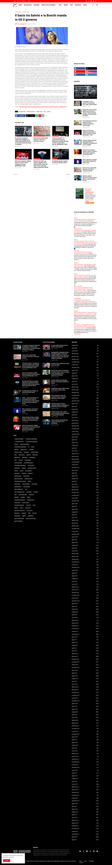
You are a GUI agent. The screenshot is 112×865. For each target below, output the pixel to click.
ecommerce (29, 510)
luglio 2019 (85, 573)
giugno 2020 (85, 542)
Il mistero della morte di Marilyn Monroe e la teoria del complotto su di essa (60, 382)
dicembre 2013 (85, 759)
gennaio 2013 (85, 790)
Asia (15, 454)
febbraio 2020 (85, 553)
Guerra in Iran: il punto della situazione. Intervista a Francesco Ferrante (41, 139)
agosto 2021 (85, 504)
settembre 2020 (85, 534)
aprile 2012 (85, 815)
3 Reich (16, 444)
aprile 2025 (85, 381)
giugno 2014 (85, 742)
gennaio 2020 (85, 556)
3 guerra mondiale (24, 444)
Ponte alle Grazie (89, 199)
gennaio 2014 (85, 756)
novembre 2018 (85, 595)
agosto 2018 (85, 603)
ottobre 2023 (85, 431)
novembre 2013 (85, 762)
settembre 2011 (85, 834)
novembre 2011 (85, 828)
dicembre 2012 (85, 792)
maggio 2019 (85, 579)
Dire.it (75, 323)
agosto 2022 (85, 470)
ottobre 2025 (85, 365)
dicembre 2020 (85, 526)
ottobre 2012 (85, 798)
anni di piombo (25, 484)
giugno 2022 (85, 476)
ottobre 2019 (85, 565)
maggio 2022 (85, 478)
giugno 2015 (85, 709)
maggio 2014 (85, 745)
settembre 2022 (85, 467)
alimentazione (17, 476)
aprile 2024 (85, 415)
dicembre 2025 (85, 359)
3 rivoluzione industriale (20, 446)
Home (14, 1)
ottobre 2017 (85, 631)
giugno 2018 (85, 609)
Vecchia (68, 174)
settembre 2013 (85, 767)
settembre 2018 (85, 601)
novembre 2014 (85, 728)
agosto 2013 (85, 770)
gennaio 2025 (85, 390)
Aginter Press (24, 449)
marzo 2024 (85, 417)
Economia (36, 5)
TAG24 (75, 218)
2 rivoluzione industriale (31, 441)
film (29, 513)
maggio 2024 (85, 412)
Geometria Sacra (32, 468)
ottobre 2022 (85, 465)
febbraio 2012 (85, 820)
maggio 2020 (85, 545)
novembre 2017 (85, 628)
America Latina (18, 452)
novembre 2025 (85, 362)
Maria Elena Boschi (31, 111)
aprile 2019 (85, 581)
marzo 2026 (85, 351)
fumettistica (17, 515)
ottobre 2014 (85, 731)
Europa (24, 468)
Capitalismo (32, 457)
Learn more (11, 857)
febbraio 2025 (85, 387)
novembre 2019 (85, 562)
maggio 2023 (85, 445)
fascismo (24, 513)
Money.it (76, 311)
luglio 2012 (85, 806)
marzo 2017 (85, 651)
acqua (21, 470)
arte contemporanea (19, 492)
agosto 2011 (85, 837)
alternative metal (18, 478)
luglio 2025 (85, 373)
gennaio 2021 (85, 523)
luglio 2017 (85, 640)
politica (48, 111)
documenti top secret (19, 510)
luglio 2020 (85, 540)
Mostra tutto (77, 334)
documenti (27, 507)
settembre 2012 (85, 801)
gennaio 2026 (85, 356)
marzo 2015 (85, 717)
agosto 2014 (85, 737)
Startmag (76, 250)
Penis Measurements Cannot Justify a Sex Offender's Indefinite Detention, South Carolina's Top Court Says (85, 243)
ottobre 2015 (85, 698)
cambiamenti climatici (19, 500)
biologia (23, 497)
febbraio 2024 (85, 420)
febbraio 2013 (85, 787)
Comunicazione (18, 462)
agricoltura (17, 473)
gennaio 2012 (85, 823)
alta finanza (26, 476)
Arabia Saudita (34, 452)
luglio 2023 (85, 440)
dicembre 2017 (85, 626)
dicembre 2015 (85, 692)
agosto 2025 (85, 370)
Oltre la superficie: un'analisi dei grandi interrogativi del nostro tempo (90, 161)
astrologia (29, 492)
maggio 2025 (85, 379)
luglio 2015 (85, 706)
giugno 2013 (85, 776)
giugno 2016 (85, 676)
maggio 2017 (85, 645)
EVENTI (85, 5)
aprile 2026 (85, 348)
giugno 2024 (85, 409)
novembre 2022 (85, 462)
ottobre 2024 (85, 398)
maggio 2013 (85, 778)
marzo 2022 (85, 484)
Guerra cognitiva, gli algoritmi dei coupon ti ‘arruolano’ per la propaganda (59, 421)
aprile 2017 (85, 648)
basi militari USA (23, 494)
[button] (93, 5)
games (24, 515)
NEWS (20, 5)
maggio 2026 (85, 345)
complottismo (30, 500)
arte (26, 489)
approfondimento (18, 489)
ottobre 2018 (85, 598)
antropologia (26, 486)
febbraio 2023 (85, 454)
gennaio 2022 (85, 490)
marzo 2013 (85, 784)
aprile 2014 (85, 748)
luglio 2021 (85, 506)
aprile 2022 (85, 481)
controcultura (25, 502)
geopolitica (30, 515)
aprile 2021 (85, 515)
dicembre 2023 (85, 426)
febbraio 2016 (85, 687)
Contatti (29, 1)
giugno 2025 (85, 376)
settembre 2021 (85, 501)
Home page (18, 11)
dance (21, 507)
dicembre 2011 (85, 826)
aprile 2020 (85, 548)
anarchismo (17, 484)
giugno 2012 (85, 809)
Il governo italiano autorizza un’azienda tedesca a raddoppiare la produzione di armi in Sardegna (90, 142)
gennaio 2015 (85, 723)
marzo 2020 (85, 551)
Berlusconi (35, 454)
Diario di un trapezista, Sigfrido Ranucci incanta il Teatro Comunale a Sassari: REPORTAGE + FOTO (23, 163)
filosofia (34, 513)
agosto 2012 (85, 803)
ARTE (60, 5)
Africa (32, 446)
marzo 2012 (85, 817)
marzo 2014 (85, 751)
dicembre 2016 (85, 659)
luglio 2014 (85, 740)
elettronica (17, 513)
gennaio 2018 (85, 623)
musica (66, 5)
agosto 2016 (85, 670)
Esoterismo (17, 468)
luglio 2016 (85, 673)
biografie (16, 497)
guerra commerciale (31, 518)
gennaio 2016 (85, 690)
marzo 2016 (85, 684)
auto (15, 494)
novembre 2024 (85, 395)
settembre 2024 (85, 401)
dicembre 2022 (85, 459)
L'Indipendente (77, 298)
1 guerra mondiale (18, 439)
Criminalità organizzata (20, 465)
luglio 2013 (85, 773)
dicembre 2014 (85, 726)
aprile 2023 (85, 448)
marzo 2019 (85, 584)
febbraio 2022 (85, 487)
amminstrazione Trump (20, 481)
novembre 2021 (85, 495)
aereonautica (28, 470)
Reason (76, 239)
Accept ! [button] (7, 860)
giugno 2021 (85, 509)
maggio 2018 (85, 612)
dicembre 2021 (85, 492)
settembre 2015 (85, 701)
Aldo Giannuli (88, 189)
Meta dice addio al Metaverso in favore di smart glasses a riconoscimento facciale (90, 178)
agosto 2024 (85, 403)
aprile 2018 (85, 615)
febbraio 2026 (85, 354)
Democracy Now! (78, 286)
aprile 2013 (85, 781)
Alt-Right (31, 449)
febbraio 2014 (85, 753)
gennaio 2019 (85, 590)
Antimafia (26, 452)
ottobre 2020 (85, 531)
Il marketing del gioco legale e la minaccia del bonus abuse (60, 161)
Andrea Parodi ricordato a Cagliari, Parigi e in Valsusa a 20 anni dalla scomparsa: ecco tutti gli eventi (90, 152)
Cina (15, 460)
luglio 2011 (85, 840)
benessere (31, 494)
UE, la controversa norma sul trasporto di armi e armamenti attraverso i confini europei (90, 123)
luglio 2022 (85, 473)
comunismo (17, 502)
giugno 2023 (85, 442)
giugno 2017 (85, 642)
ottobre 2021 (85, 498)
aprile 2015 (85, 715)
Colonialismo (28, 460)
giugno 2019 (85, 576)
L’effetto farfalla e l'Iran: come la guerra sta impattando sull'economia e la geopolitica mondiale (60, 413)
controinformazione (19, 505)
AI (28, 446)
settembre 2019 (85, 567)
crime (34, 505)
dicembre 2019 (85, 559)
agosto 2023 (85, 437)
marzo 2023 (85, 451)
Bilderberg (24, 457)
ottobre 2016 (85, 665)
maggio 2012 (85, 812)
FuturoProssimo (78, 228)
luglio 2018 (85, 606)
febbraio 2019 (85, 587)
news (45, 111)
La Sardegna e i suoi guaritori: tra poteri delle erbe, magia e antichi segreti (90, 103)
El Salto (76, 273)
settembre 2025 (85, 367)
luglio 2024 (85, 406)
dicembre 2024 (85, 392)
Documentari (31, 465)
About (18, 1)
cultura (16, 507)
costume (28, 505)
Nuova (16, 174)
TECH (71, 5)
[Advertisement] (85, 34)
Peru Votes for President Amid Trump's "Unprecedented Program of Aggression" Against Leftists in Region (83, 289)
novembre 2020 (85, 528)
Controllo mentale (28, 462)
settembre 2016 (85, 667)
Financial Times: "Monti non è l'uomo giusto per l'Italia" (60, 364)
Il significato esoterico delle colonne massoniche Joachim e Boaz (60, 389)
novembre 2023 (85, 429)
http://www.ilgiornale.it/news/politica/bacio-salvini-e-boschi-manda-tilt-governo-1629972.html (42, 106)
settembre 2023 (85, 434)
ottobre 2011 (85, 831)
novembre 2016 (85, 662)
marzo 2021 (85, 517)
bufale (28, 497)
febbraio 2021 (85, 520)
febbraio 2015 (85, 720)
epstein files (28, 5)
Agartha (16, 449)
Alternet (76, 262)
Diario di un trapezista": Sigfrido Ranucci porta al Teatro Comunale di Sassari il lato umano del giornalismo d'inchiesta (31, 427)
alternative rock (28, 478)
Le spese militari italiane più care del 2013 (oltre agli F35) (59, 346)
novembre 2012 (85, 795)
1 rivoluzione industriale (31, 439)
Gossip (16, 470)
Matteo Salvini (39, 111)
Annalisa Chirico (26, 11)
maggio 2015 (85, 712)
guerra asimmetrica (19, 518)
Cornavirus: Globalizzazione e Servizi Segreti (89, 192)
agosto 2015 (85, 703)
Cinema (20, 460)
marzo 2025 (85, 384)
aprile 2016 (85, 681)
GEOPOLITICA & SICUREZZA (48, 5)
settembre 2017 (85, 634)
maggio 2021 (85, 512)
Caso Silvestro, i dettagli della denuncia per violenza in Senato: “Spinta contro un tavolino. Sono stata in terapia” (85, 326)
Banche (28, 454)
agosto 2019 (85, 570)
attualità (36, 492)
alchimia (24, 473)
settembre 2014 (85, 734)
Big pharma (17, 457)
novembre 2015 (85, 695)
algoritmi (30, 473)
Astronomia (21, 454)
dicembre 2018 (85, 592)
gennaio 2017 (85, 656)
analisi (29, 481)
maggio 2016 (85, 678)
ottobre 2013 (85, 765)
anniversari (34, 484)
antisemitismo (17, 486)
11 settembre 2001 (18, 441)
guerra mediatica (18, 521)
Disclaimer (23, 1)
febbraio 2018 (85, 620)
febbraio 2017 (85, 653)
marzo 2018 (85, 617)
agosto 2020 (85, 537)
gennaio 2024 (85, 423)
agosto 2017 (85, 637)
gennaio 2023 (85, 456)
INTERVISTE (78, 5)
